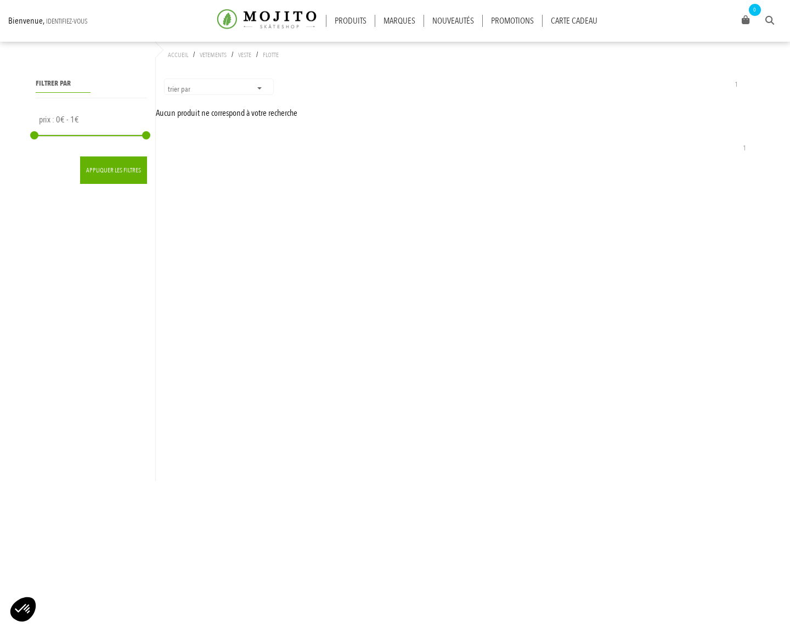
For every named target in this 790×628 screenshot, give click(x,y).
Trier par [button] (180, 89)
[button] (23, 609)
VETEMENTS (213, 55)
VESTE (244, 55)
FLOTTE (271, 55)
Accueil (178, 55)
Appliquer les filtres (113, 170)
